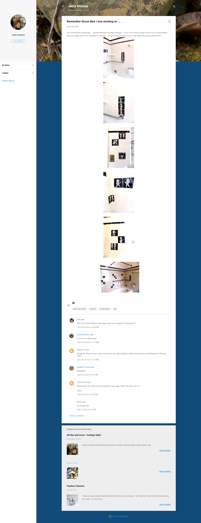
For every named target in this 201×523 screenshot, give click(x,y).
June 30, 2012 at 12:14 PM (88, 360)
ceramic (92, 309)
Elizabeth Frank (83, 367)
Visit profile (18, 41)
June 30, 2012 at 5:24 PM (87, 394)
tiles (115, 309)
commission (104, 309)
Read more (165, 451)
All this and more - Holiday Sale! (84, 435)
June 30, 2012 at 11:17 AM (88, 342)
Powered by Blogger (119, 516)
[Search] (174, 7)
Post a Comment (76, 416)
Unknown (81, 350)
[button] (169, 22)
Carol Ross (81, 382)
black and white (79, 309)
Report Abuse (8, 81)
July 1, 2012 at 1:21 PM (86, 409)
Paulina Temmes (75, 486)
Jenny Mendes (78, 6)
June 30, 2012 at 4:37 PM (87, 375)
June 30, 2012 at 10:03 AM (88, 327)
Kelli (78, 319)
